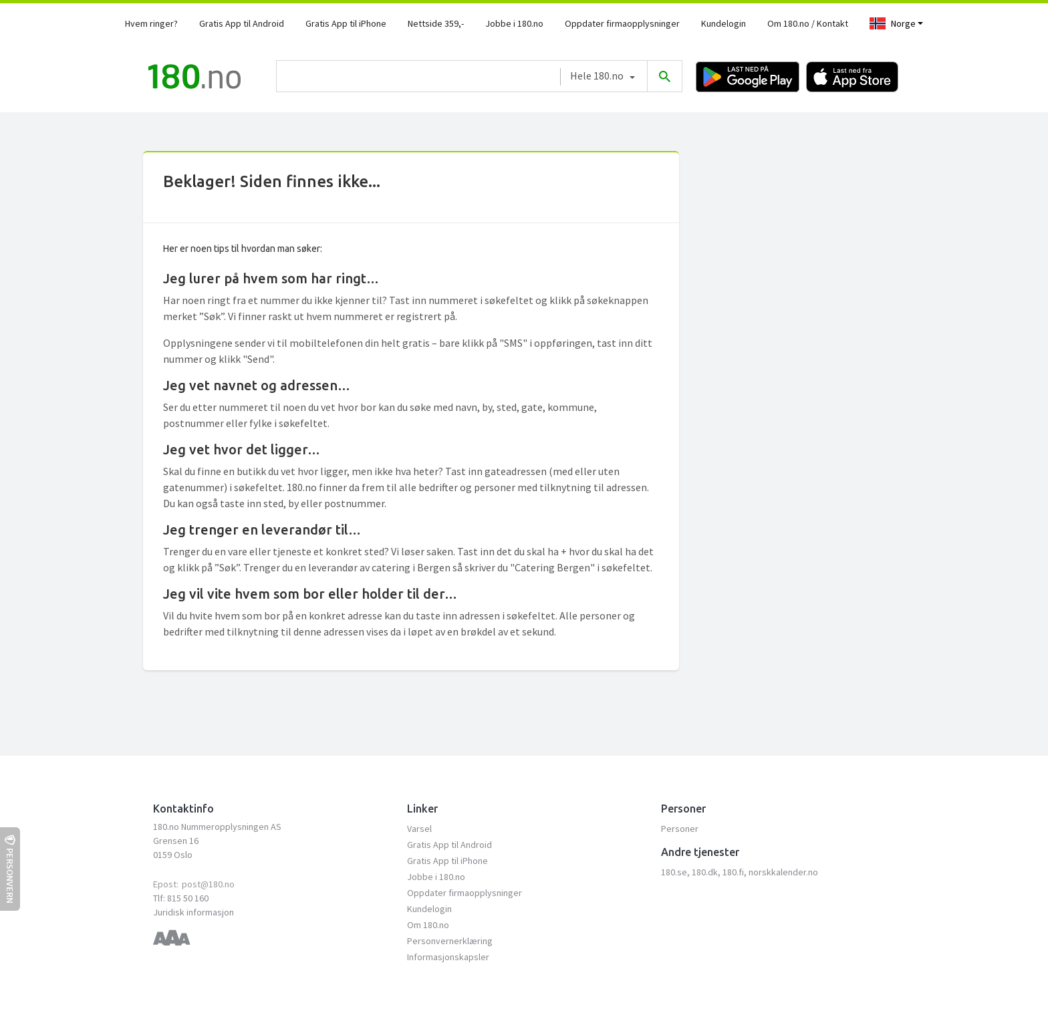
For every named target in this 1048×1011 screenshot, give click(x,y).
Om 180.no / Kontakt (807, 23)
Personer (679, 829)
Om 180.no (428, 925)
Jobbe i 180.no (514, 23)
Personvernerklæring (450, 941)
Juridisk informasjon (193, 912)
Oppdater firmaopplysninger (622, 23)
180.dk (705, 872)
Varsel (419, 829)
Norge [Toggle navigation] (893, 23)
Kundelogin (723, 23)
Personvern (10, 869)
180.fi (733, 872)
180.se (674, 872)
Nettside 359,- (436, 23)
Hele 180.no (597, 75)
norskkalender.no (783, 872)
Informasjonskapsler (448, 957)
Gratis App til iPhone (345, 23)
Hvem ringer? (151, 23)
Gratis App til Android (241, 23)
